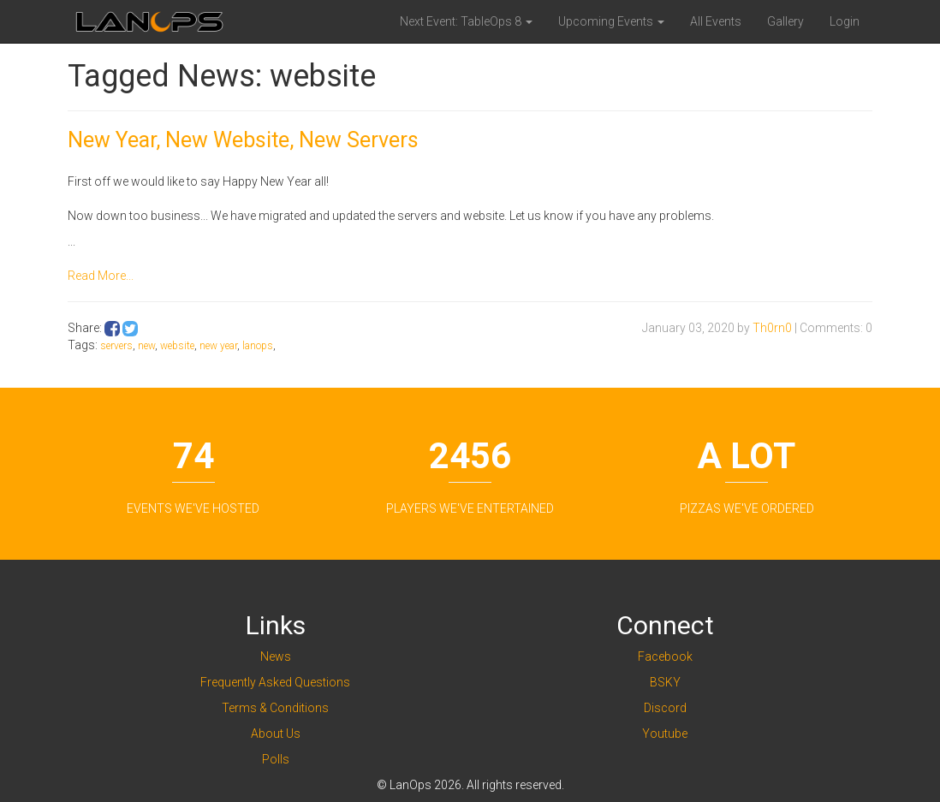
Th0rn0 (772, 328)
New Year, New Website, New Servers (243, 140)
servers (116, 346)
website (177, 346)
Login (845, 21)
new (146, 346)
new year (218, 346)
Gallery (785, 21)
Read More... (101, 275)
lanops (257, 346)
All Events (715, 21)
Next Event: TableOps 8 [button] (466, 21)
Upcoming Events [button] (611, 21)
